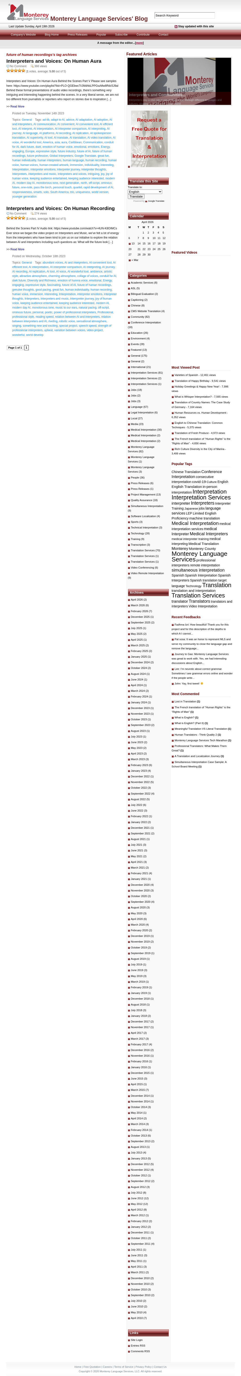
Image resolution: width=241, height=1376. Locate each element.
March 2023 (138, 759)
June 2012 (137, 1198)
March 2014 (138, 1124)
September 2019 (140, 953)
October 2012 (139, 1175)
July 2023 (136, 736)
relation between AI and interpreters (77, 316)
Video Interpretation (203, 606)
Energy (105, 146)
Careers (107, 1366)
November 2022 (140, 782)
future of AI (84, 151)
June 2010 (137, 1306)
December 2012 (140, 1164)
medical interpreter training (190, 539)
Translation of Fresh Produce (192, 433)
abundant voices (53, 262)
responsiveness (22, 192)
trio (72, 192)
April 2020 (137, 919)
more (139, 43)
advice (70, 119)
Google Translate (85, 155)
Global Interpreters (61, 155)
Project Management (143, 494)
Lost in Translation (187, 701)
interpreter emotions (43, 169)
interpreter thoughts (93, 169)
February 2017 (139, 1044)
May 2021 (136, 856)
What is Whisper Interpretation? (193, 396)
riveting (52, 321)
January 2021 (139, 879)
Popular (101, 34)
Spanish (178, 575)
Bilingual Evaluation (142, 294)
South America (59, 192)
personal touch (62, 187)
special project (68, 325)
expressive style (46, 151)
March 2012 (138, 1215)
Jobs (134, 389)
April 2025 (137, 639)
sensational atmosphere (91, 321)
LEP (189, 513)
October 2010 (139, 1289)
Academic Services (142, 282)
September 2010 (140, 1295)
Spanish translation (204, 580)
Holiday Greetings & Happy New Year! (197, 386)
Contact (163, 34)
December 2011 (140, 1232)
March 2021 (138, 867)
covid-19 (199, 482)
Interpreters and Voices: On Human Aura (53, 61)
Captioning (137, 299)
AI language (30, 133)
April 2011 (137, 1266)
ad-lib (46, 119)
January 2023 (139, 770)
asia (57, 142)
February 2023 (139, 765)
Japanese (191, 508)
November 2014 (140, 1101)
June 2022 (137, 810)
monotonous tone (47, 183)
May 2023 (136, 747)
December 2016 (140, 1050)
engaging (18, 151)
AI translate (61, 137)
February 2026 (139, 611)
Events (135, 344)
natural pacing (87, 307)
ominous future (21, 312)
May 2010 (136, 1312)
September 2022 (140, 793)
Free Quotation (92, 1366)
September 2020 (140, 901)
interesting (106, 165)
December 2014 (140, 1095)
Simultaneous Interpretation (147, 506)
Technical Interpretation (144, 527)
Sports (135, 521)
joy (102, 174)
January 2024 (139, 702)
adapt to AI (57, 119)
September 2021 (140, 833)
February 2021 (139, 873)
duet (38, 146)
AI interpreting (97, 128)
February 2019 (139, 987)
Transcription (138, 544)
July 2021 (136, 844)
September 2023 (140, 725)
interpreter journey (68, 169)
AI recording (63, 133)
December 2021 (140, 827)
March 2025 (138, 645)
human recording (96, 160)
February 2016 (139, 1061)
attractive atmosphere (33, 276)
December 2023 (140, 708)
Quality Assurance (141, 500)
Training (135, 539)
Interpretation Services (144, 372)
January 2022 (139, 822)
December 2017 (140, 1021)
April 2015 (137, 1084)
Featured (136, 349)
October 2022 (139, 787)
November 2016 (140, 1055)
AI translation (77, 137)
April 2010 (137, 1318)
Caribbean (75, 142)
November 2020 (140, 890)
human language (73, 160)
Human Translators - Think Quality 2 (198, 734)
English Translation (187, 487)
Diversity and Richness (41, 280)
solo (46, 192)
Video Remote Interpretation (147, 573)
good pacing (43, 289)
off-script (94, 183)
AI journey (108, 267)
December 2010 (140, 1278)
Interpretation (20, 169)
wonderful (18, 335)
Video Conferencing (142, 567)
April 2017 (137, 1032)
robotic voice (67, 321)
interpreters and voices (72, 174)
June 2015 (137, 1078)
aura (64, 142)
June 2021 (137, 850)
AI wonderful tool (30, 142)
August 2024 (138, 673)
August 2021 (138, 839)
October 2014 (139, 1107)
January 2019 (139, 993)
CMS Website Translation (146, 311)
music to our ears (66, 307)
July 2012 (136, 1192)
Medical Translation (204, 544)
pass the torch (42, 187)
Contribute (143, 34)
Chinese (136, 305)
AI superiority (35, 137)
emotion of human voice (57, 146)
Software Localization (143, 516)
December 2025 (140, 616)
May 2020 (136, 913)
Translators (199, 601)
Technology (137, 533)
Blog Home (52, 34)
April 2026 (137, 599)
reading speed (44, 316)
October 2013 (139, 1135)
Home (77, 1366)
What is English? (186, 717)
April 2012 (137, 1209)
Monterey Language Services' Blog (99, 18)
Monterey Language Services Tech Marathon (203, 740)
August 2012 (138, 1187)
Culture (212, 482)
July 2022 (136, 804)
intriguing (94, 174)
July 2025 (136, 628)
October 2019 (139, 947)
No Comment (18, 66)
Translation (216, 585)
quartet (77, 187)
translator (180, 601)
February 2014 (139, 1130)
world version (100, 192)
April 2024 (137, 685)
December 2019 (140, 936)
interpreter (181, 503)
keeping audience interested (86, 178)
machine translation (204, 518)
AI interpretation (43, 128)
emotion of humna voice (73, 280)
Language (137, 406)
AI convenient (65, 124)
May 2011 (136, 1261)
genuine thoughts (23, 289)
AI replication (80, 133)
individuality (91, 165)
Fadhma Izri (182, 624)
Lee (177, 668)
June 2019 (137, 970)
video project (95, 330)
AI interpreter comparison (71, 128)
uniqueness (83, 192)
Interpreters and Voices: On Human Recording (60, 208)
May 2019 (136, 976)
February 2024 (139, 696)
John (177, 683)
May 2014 (136, 1112)
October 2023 (139, 719)
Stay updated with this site (196, 26)
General (27, 119)
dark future (27, 146)
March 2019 (138, 981)
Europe (30, 151)
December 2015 (140, 1072)
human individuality (24, 160)
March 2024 (138, 690)
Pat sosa (180, 639)
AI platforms (46, 133)
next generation (69, 183)
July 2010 (136, 1300)
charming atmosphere (62, 276)
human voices (29, 165)
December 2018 (140, 998)
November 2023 (140, 713)
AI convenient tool (87, 124)
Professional (105, 312)
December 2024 (140, 662)
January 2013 (139, 1158)
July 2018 (136, 1010)
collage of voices (87, 276)
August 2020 (138, 907)
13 (133, 243)
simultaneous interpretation (198, 570)
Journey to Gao (184, 654)
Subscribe (121, 34)
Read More (17, 106)
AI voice (61, 271)
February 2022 (139, 816)
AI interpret (25, 128)
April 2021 (137, 862)
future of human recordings (94, 285)
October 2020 (139, 896)
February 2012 (139, 1221)
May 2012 (136, 1204)
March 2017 (138, 1038)
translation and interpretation (194, 591)
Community (137, 316)
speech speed (87, 325)
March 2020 (138, 924)
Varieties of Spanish (186, 375)
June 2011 (137, 1255)
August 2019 (138, 958)
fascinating (53, 285)
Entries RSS (138, 1345)
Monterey (180, 548)
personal (37, 312)
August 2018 (138, 1004)
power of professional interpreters (75, 312)
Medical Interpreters (209, 533)
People (135, 477)
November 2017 (140, 1027)
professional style (23, 316)
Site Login (137, 1340)
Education (137, 332)
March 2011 (138, 1272)
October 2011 (139, 1238)
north (84, 183)
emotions (94, 146)
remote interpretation (205, 565)
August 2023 (138, 730)
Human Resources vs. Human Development (200, 412)
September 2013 (140, 1141)
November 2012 (140, 1169)
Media (134, 424)
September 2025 (140, 622)
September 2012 (140, 1181)
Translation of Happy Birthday (192, 380)
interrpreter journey (82, 298)
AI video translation (99, 137)
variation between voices (69, 330)
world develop (35, 335)
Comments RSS (140, 1351)
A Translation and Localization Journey (199, 756)
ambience (96, 271)
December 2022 (140, 776)
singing (16, 325)
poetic (48, 312)
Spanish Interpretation (201, 575)
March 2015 (138, 1089)
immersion (76, 165)
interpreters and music (42, 174)
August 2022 (138, 799)
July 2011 (136, 1249)
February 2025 (139, 651)
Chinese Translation (186, 472)
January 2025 (139, 656)
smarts (37, 192)
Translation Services (143, 550)
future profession (37, 155)
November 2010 (140, 1283)
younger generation (24, 196)
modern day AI (25, 183)
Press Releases (78, 34)
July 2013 (136, 1152)
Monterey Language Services (199, 556)
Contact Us (160, 1366)
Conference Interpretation (146, 322)
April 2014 (137, 1118)
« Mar (135, 260)
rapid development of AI (98, 187)
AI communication (44, 124)
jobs (202, 508)
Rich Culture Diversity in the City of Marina (199, 449)
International (138, 367)
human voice (20, 294)
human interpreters (49, 160)
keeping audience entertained (48, 178)
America (48, 142)
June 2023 (137, 742)
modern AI (102, 303)
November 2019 (140, 941)
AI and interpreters (76, 262)
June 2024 (137, 679)
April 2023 (137, 753)
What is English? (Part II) (191, 723)
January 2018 (139, 1015)
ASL (133, 288)
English (222, 482)
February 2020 (139, 930)
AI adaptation (84, 119)
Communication (93, 142)
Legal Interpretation (142, 412)
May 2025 (136, 633)
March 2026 (138, 605)
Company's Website (23, 34)
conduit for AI (108, 276)
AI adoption (101, 119)
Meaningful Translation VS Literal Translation (203, 728)
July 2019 (136, 964)
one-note (26, 187)
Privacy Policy (144, 1366)
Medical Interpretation (143, 429)
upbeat (48, 330)
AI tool (48, 137)
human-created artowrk (53, 165)
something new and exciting (40, 325)
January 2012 (139, 1226)
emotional (80, 146)
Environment (138, 338)
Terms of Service (123, 1366)
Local (134, 418)
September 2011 (140, 1243)
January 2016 (139, 1067)
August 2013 (138, 1146)
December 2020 (140, 884)
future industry (66, 151)
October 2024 (139, 668)
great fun (103, 155)
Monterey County (202, 549)
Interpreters (19, 174)
